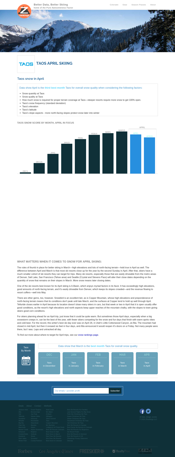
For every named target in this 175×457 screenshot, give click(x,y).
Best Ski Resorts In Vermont (77, 434)
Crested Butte (23, 434)
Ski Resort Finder (73, 432)
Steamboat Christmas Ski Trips (77, 420)
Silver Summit (51, 418)
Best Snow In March (53, 434)
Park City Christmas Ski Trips (77, 414)
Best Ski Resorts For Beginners (78, 429)
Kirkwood (22, 432)
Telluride (21, 416)
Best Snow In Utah (52, 432)
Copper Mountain (52, 423)
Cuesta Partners (36, 440)
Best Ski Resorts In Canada (76, 425)
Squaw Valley (35, 416)
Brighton (34, 432)
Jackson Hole (23, 409)
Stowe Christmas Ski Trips (76, 418)
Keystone (22, 436)
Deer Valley (22, 438)
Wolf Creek (50, 409)
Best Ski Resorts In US (75, 436)
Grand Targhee (36, 409)
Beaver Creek (23, 429)
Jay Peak (34, 414)
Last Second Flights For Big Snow (79, 412)
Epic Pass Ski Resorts (53, 436)
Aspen (33, 427)
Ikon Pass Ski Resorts (53, 438)
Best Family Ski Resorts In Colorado (79, 427)
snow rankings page (88, 335)
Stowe (33, 436)
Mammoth (22, 427)
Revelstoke (34, 420)
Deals (21, 406)
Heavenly (34, 418)
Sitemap (70, 440)
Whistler (21, 420)
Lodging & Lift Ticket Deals (55, 427)
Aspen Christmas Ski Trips (76, 416)
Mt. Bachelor (50, 425)
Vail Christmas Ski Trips (75, 423)
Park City (22, 425)
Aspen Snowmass (37, 429)
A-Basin (48, 414)
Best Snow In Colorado (54, 440)
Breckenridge (35, 412)
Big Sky (21, 423)
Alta (20, 412)
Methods (48, 406)
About (29, 406)
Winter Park (23, 440)
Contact (37, 406)
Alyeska (33, 425)
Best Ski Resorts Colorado (55, 429)
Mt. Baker (49, 412)
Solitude (33, 434)
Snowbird (22, 418)
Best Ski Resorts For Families (77, 409)
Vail (20, 414)
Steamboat (34, 423)
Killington (49, 416)
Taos (47, 420)
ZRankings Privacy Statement (77, 438)
